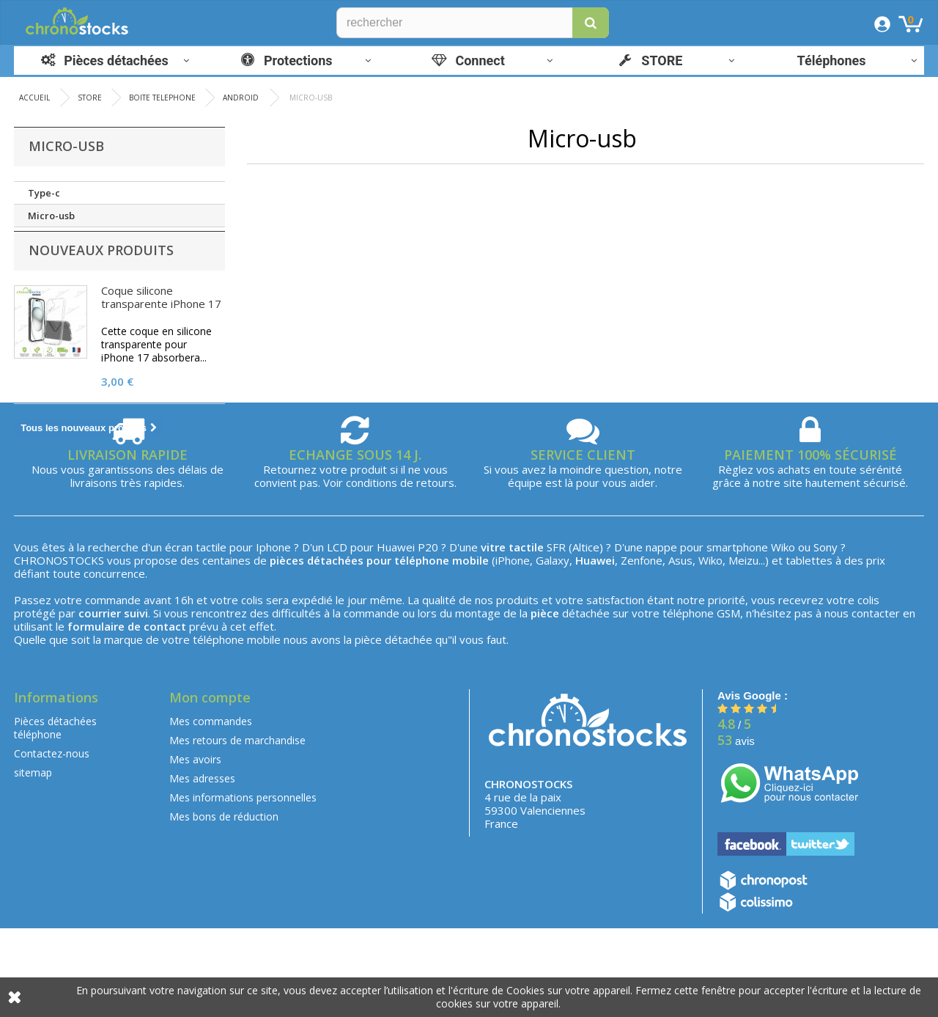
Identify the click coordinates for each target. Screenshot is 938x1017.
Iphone (273, 636)
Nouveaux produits (101, 268)
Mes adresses (202, 868)
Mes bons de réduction (223, 906)
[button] (590, 22)
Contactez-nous (51, 843)
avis (736, 830)
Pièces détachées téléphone (55, 817)
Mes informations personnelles (243, 887)
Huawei (396, 636)
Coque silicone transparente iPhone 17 (161, 315)
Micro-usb (51, 215)
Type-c (44, 192)
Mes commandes (210, 811)
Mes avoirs (195, 849)
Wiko (783, 636)
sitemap (33, 862)
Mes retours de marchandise (237, 830)
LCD (337, 636)
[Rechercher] (472, 22)
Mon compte (210, 787)
